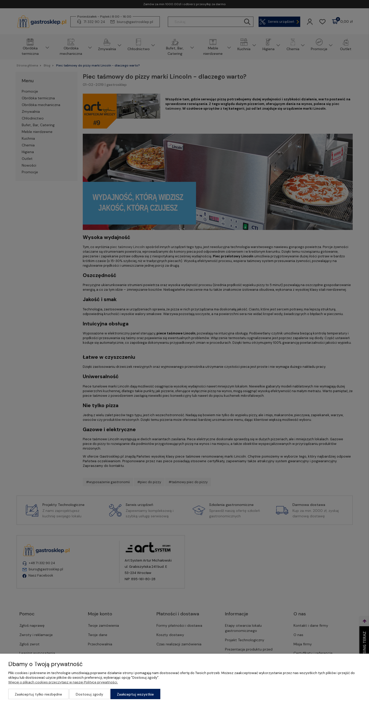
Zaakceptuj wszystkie (135, 694)
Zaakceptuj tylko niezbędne (38, 694)
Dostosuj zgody (89, 694)
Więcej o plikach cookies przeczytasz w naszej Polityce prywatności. (63, 682)
